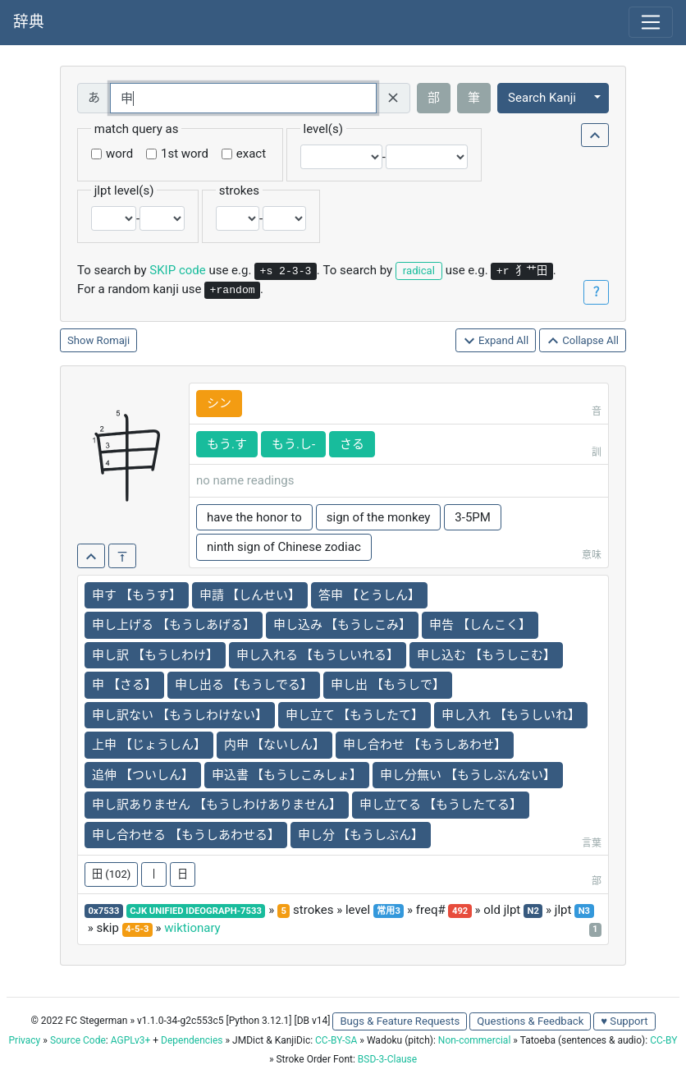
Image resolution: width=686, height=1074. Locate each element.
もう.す (227, 444)
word (119, 153)
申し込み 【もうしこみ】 (342, 624)
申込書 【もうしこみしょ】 (287, 775)
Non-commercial (474, 1040)
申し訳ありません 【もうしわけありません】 (216, 804)
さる (352, 444)
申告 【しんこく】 (480, 624)
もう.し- (293, 444)
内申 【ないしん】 (275, 744)
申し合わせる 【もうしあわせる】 (186, 835)
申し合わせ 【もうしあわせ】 (424, 744)
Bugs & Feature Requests (400, 1021)
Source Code (78, 1040)
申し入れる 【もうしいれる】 (318, 655)
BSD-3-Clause (387, 1059)
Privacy (25, 1040)
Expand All (496, 341)
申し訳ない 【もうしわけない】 (180, 715)
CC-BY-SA (336, 1040)
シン (219, 403)
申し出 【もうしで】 (388, 684)
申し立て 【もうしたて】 (355, 715)
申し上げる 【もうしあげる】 (173, 624)
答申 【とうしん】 (369, 595)
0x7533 (104, 911)
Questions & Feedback (530, 1021)
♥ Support (624, 1021)
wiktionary (192, 927)
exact (251, 153)
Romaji (113, 340)
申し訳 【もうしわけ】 (155, 655)
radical (419, 270)
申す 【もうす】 (136, 595)
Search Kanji (542, 97)
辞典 (28, 22)
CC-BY (663, 1040)
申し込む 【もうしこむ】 (486, 655)
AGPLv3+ (131, 1040)
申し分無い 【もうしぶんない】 (468, 775)
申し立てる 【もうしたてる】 (441, 804)
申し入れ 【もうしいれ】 (510, 715)
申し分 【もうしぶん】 (361, 835)
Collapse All (583, 341)
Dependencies (191, 1040)
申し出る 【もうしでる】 (244, 684)
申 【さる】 (124, 684)
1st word (184, 153)
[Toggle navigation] (651, 22)
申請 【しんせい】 (250, 595)
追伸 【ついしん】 (143, 775)
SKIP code (177, 270)
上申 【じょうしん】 (149, 744)
